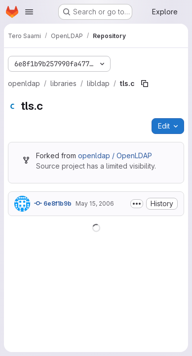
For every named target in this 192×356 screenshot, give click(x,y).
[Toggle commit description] (136, 203)
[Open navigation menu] (29, 12)
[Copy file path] (145, 83)
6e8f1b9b (53, 203)
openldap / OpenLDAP (115, 155)
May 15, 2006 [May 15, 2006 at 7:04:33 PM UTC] (95, 203)
